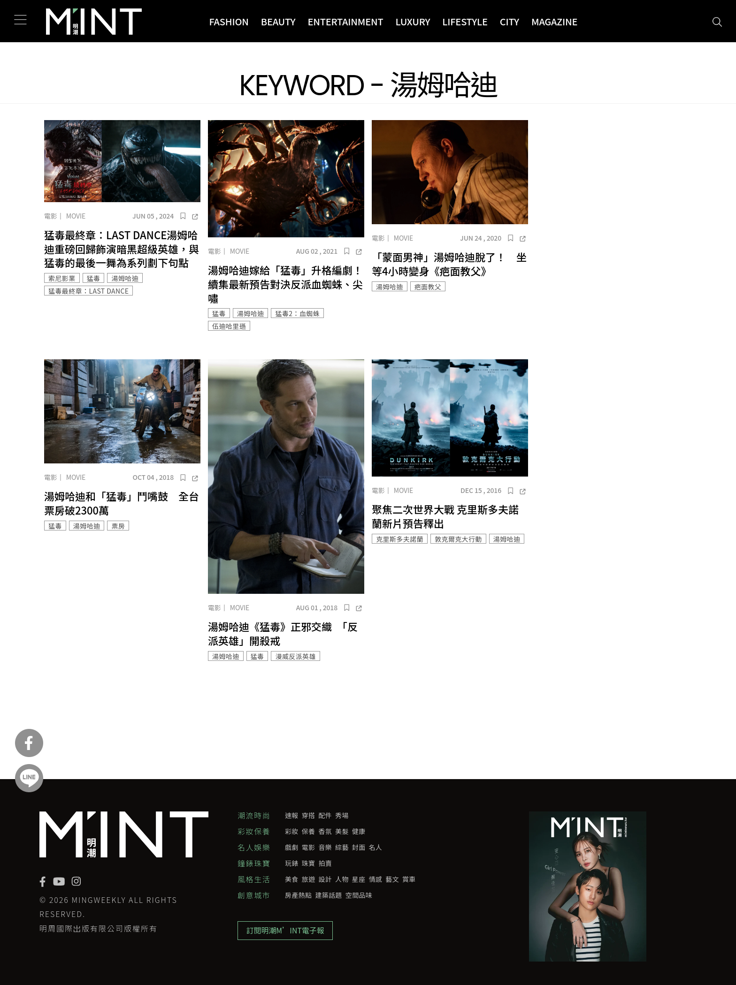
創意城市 (254, 895)
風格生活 (254, 879)
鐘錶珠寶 (254, 863)
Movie (75, 215)
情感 (376, 879)
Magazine (554, 21)
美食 (292, 879)
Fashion (228, 21)
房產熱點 (298, 895)
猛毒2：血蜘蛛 (297, 313)
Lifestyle (465, 21)
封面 (359, 847)
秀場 (342, 815)
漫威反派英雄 (295, 656)
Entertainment (345, 21)
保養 (308, 831)
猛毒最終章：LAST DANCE (88, 291)
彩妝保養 (254, 831)
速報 (292, 815)
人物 (342, 879)
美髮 (342, 831)
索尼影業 (62, 278)
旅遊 (308, 879)
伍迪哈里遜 (229, 326)
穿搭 (308, 815)
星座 (359, 879)
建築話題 (328, 895)
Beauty (278, 21)
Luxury (413, 21)
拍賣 (325, 863)
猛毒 (93, 278)
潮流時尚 (254, 815)
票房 (118, 525)
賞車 (409, 879)
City (509, 21)
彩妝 (292, 831)
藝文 (392, 879)
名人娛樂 (254, 847)
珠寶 (308, 863)
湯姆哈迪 (124, 278)
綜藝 (342, 847)
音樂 (325, 847)
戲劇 (292, 847)
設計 (325, 879)
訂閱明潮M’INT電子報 (286, 931)
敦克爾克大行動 (458, 539)
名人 (376, 847)
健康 (359, 831)
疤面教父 (428, 286)
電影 (50, 215)
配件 (325, 815)
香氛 (325, 831)
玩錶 (292, 863)
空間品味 (358, 895)
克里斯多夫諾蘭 (399, 539)
